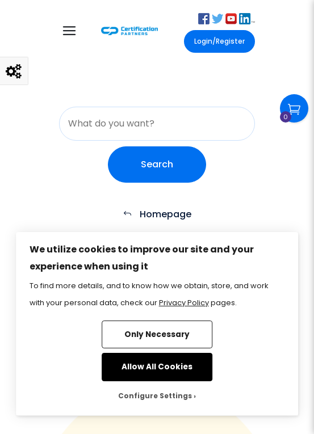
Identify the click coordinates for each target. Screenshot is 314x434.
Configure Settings (155, 396)
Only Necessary (157, 334)
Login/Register (219, 41)
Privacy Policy (184, 302)
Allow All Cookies (157, 366)
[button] (204, 17)
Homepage (157, 214)
